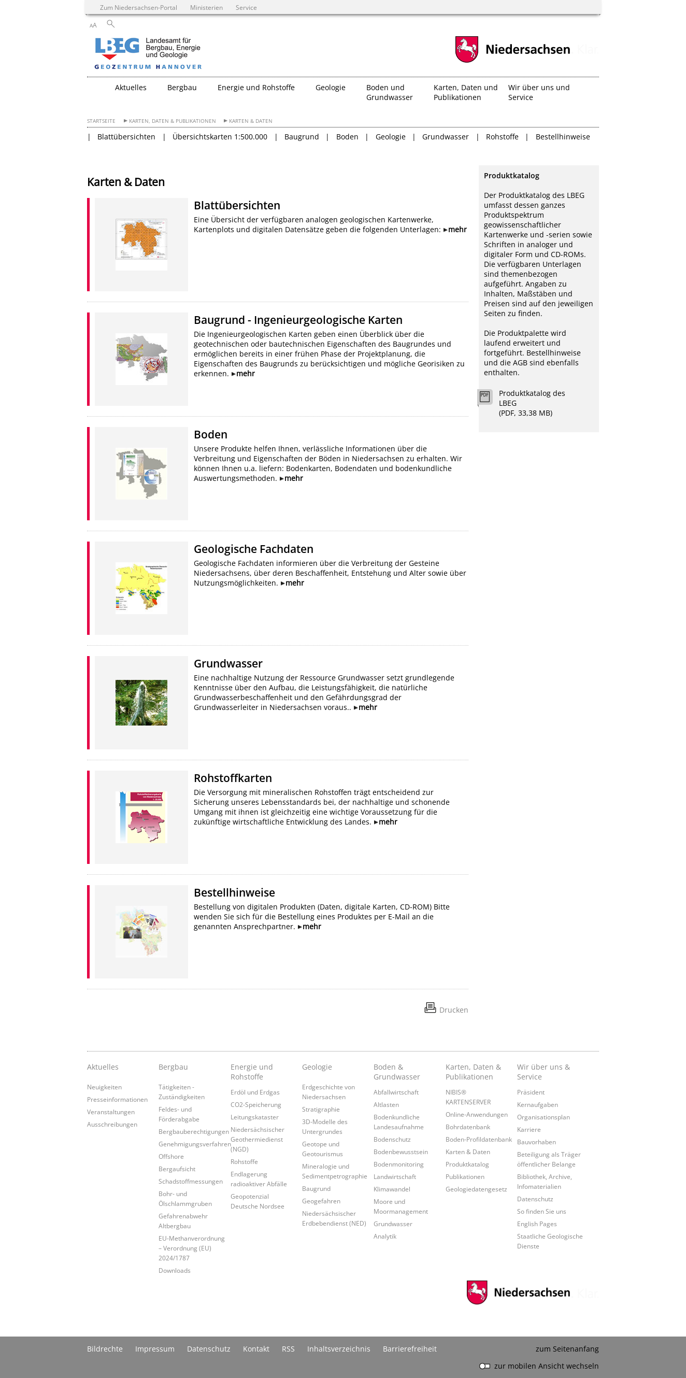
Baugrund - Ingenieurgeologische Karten (298, 319)
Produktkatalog (467, 1164)
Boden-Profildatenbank (479, 1139)
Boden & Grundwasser (397, 1072)
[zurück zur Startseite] (177, 54)
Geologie (391, 136)
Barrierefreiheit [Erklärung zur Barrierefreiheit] (410, 1349)
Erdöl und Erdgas (255, 1092)
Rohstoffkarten (233, 778)
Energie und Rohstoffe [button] (256, 87)
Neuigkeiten (104, 1087)
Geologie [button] (331, 87)
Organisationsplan (543, 1117)
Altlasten (386, 1104)
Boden (347, 136)
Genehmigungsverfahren (195, 1144)
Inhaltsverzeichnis (338, 1349)
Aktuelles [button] (131, 87)
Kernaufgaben (537, 1104)
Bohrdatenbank (468, 1127)
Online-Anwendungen (477, 1114)
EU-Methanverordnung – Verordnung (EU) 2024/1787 (192, 1248)
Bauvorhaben (536, 1142)
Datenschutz (535, 1199)
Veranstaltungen (111, 1111)
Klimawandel (392, 1189)
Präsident (531, 1092)
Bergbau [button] (182, 87)
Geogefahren (321, 1201)
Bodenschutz (392, 1139)
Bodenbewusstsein (401, 1151)
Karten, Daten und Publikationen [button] (466, 92)
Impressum (155, 1349)
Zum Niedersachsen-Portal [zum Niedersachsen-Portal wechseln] (138, 7)
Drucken (453, 1010)
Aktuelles (103, 1067)
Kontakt (256, 1349)
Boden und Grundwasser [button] (389, 92)
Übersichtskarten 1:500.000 (220, 136)
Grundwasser (445, 136)
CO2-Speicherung (256, 1104)
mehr (457, 229)
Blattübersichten (126, 136)
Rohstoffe (502, 136)
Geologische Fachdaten (253, 549)
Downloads (175, 1270)
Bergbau (173, 1067)
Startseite (101, 121)
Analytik (385, 1236)
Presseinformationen (117, 1099)
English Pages (537, 1223)
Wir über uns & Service (543, 1072)
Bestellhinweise (563, 136)
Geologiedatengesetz (476, 1189)
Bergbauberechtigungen (194, 1131)
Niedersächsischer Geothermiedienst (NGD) (257, 1139)
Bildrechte (105, 1349)
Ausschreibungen (112, 1124)
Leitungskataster (255, 1117)
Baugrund (301, 136)
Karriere (529, 1129)
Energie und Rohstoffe (252, 1072)
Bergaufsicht (177, 1168)
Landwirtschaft (395, 1176)
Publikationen (465, 1176)
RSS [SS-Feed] (288, 1349)
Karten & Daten (251, 121)
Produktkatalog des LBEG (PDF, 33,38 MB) (532, 403)
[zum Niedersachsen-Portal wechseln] (512, 61)
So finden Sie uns (541, 1211)
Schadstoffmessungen (191, 1181)
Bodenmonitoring (399, 1164)
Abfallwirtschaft (396, 1092)
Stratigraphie (321, 1109)
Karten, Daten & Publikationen (172, 121)
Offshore (171, 1156)
